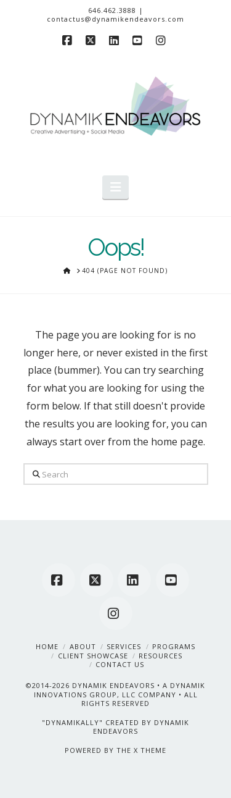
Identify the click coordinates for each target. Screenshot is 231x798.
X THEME (150, 750)
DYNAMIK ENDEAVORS (113, 685)
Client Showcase (93, 655)
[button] (115, 187)
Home (47, 646)
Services (124, 646)
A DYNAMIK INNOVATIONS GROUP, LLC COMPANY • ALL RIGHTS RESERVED (120, 694)
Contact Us (119, 664)
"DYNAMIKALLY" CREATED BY (98, 722)
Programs (173, 646)
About (83, 646)
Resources (160, 655)
